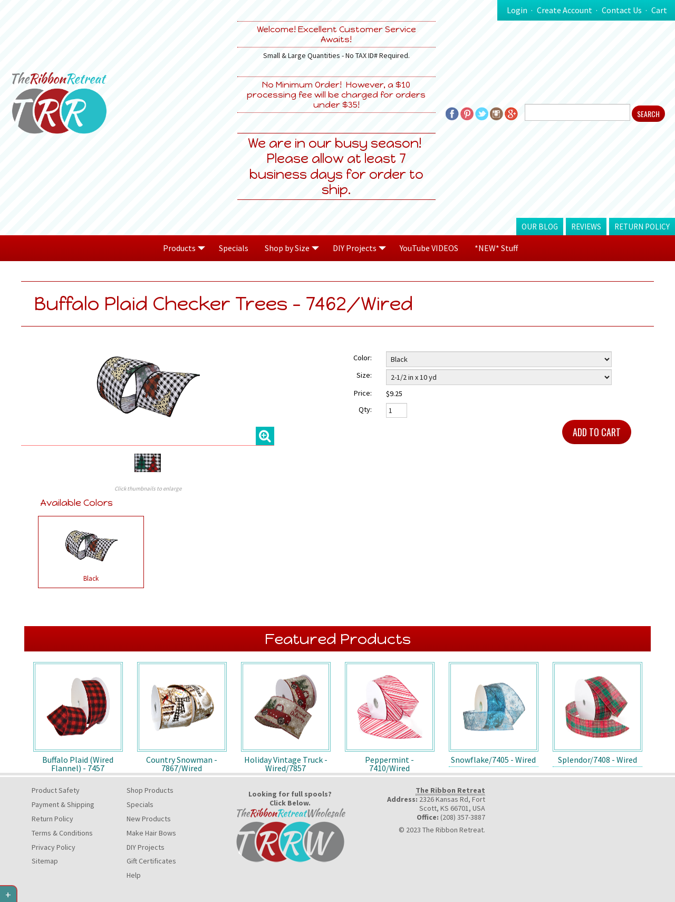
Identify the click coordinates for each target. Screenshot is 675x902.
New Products (149, 818)
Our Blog (540, 227)
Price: (363, 393)
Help (134, 875)
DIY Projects (146, 847)
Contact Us (622, 10)
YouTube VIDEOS (429, 248)
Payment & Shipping (63, 804)
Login (517, 10)
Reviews (586, 227)
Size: (364, 375)
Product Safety (56, 790)
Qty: (365, 409)
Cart (659, 10)
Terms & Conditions (62, 833)
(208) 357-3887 (462, 817)
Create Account (564, 10)
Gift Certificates (151, 861)
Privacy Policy (53, 847)
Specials (233, 248)
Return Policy (642, 227)
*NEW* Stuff (496, 248)
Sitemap (45, 861)
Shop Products (150, 790)
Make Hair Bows (151, 833)
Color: (362, 357)
